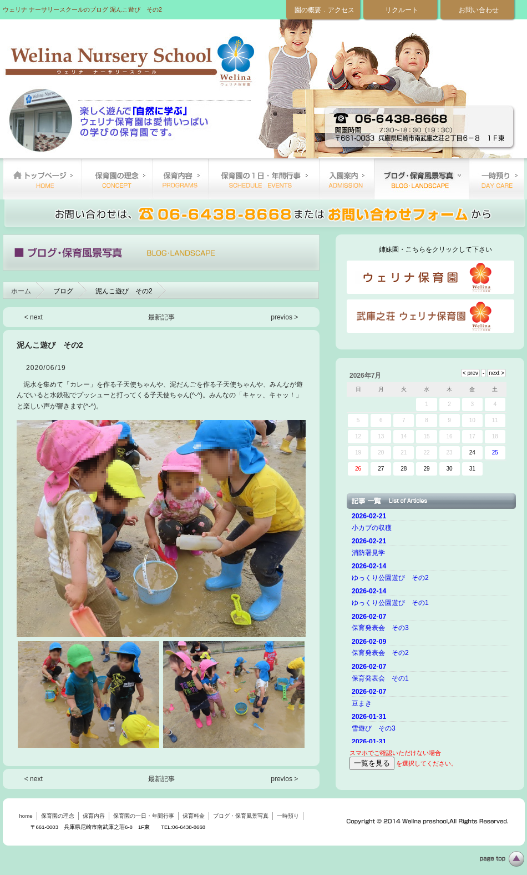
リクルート (401, 10)
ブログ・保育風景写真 (421, 178)
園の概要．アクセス (324, 10)
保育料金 (346, 178)
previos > (284, 317)
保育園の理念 (117, 178)
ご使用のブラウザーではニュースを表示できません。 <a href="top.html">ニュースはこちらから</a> (432, 626)
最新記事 (161, 317)
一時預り (496, 178)
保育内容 (180, 178)
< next (33, 317)
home (42, 178)
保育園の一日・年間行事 (263, 178)
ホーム (21, 291)
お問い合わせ (479, 10)
